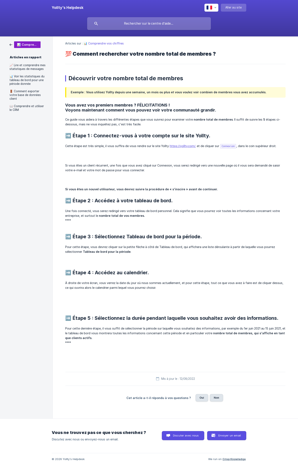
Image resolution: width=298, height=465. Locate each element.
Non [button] (216, 397)
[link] (25, 44)
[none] (67, 8)
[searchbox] (149, 23)
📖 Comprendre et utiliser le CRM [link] (27, 107)
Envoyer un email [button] (229, 435)
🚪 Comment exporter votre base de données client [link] (25, 95)
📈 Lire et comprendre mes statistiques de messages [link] (28, 67)
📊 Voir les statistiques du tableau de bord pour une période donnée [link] (27, 80)
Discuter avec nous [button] (186, 435)
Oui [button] (201, 397)
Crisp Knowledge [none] (234, 459)
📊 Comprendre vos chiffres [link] (104, 43)
